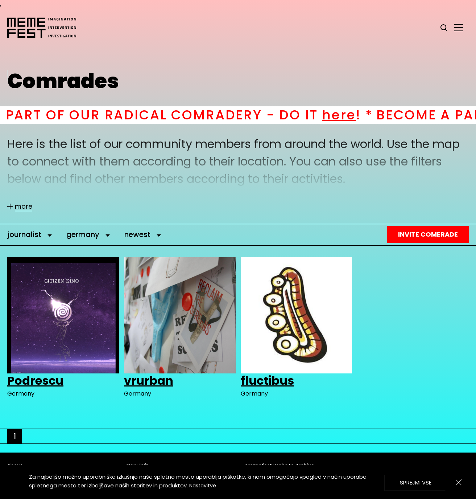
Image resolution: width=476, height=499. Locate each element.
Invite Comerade (428, 234)
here (346, 115)
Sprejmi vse (415, 482)
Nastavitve (202, 485)
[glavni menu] (458, 27)
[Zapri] (458, 482)
